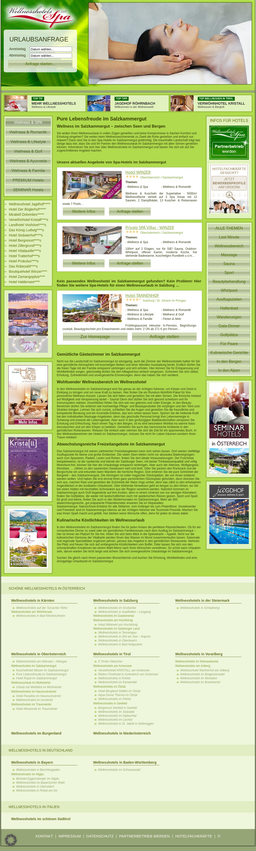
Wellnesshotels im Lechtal (115, 719)
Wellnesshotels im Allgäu (27, 774)
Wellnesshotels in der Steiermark (202, 600)
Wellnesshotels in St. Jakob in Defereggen (126, 723)
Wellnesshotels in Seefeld (110, 703)
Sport (229, 273)
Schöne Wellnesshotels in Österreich (47, 588)
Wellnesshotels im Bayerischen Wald (40, 782)
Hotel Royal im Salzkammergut (36, 678)
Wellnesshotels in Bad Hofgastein (120, 644)
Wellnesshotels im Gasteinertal (113, 616)
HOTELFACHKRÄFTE (193, 836)
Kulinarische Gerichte (229, 352)
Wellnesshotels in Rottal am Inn (37, 790)
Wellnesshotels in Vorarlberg (199, 654)
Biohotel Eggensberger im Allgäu (37, 778)
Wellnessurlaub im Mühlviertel (30, 682)
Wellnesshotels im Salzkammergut (33, 666)
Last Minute (229, 237)
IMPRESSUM (70, 836)
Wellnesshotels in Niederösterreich (122, 733)
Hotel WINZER (138, 172)
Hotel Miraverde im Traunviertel (36, 709)
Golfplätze (229, 335)
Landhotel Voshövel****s (27, 225)
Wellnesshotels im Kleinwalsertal (196, 661)
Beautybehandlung (229, 281)
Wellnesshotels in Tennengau (117, 632)
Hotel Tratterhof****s (24, 256)
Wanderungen (229, 317)
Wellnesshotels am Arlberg (192, 666)
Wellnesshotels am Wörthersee (31, 612)
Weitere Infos (83, 211)
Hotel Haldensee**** (24, 282)
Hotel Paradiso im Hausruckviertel (38, 696)
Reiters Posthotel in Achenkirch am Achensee (128, 674)
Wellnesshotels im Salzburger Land (116, 628)
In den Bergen (229, 361)
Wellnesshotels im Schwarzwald (119, 770)
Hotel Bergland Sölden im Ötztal (119, 691)
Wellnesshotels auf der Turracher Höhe (41, 608)
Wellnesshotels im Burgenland (36, 733)
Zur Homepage (95, 336)
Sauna (229, 264)
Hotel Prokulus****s (24, 261)
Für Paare (229, 344)
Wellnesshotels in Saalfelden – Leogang (124, 612)
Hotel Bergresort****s (25, 240)
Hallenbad (229, 308)
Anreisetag (19, 49)
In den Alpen (229, 370)
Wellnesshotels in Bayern (32, 762)
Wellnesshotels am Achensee (112, 666)
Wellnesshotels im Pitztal (114, 699)
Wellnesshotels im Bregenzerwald (202, 674)
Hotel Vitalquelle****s (25, 251)
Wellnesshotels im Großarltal (117, 608)
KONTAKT (44, 836)
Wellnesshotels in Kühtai (114, 678)
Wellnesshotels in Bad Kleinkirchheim (40, 616)
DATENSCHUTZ (100, 836)
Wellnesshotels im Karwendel (117, 682)
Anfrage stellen (130, 211)
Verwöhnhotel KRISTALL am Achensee (123, 670)
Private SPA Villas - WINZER (149, 227)
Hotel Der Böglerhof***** (27, 209)
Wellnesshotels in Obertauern (117, 640)
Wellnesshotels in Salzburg (115, 600)
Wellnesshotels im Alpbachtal (117, 715)
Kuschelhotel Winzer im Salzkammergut (42, 670)
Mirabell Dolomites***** (26, 214)
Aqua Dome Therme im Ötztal (117, 695)
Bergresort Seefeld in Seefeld (117, 708)
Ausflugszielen (229, 299)
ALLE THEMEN (229, 228)
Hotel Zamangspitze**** (27, 277)
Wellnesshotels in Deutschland (41, 750)
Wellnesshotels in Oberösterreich (38, 654)
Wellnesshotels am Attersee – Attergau (41, 661)
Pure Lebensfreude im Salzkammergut (41, 674)
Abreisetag (19, 55)
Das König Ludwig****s (26, 230)
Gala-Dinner (229, 326)
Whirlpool (229, 290)
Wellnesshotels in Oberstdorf (35, 786)
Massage (229, 255)
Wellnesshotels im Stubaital (116, 712)
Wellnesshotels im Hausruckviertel (33, 691)
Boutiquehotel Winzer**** (28, 271)
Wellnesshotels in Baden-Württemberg (124, 762)
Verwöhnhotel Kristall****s (28, 220)
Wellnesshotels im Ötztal (109, 686)
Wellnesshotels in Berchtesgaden (38, 770)
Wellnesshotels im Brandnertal (200, 682)
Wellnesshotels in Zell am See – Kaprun (124, 636)
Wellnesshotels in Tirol (112, 654)
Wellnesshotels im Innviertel (34, 700)
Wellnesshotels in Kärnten (32, 600)
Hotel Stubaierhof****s (26, 235)
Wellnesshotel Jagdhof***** (29, 204)
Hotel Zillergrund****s (25, 246)
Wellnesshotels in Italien (34, 807)
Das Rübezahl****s (23, 266)
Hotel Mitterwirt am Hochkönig (118, 624)
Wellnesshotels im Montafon (198, 678)
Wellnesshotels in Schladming (199, 608)
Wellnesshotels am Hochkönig (113, 620)
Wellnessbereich (229, 246)
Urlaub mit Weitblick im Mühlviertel (38, 687)
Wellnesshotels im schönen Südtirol (40, 819)
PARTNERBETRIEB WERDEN (144, 836)
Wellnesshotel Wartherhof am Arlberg (204, 670)
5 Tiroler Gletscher (110, 661)
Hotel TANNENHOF (142, 295)
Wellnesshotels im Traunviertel (31, 704)
